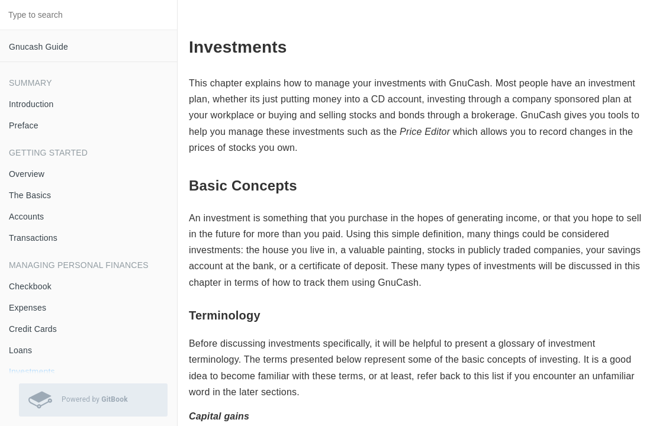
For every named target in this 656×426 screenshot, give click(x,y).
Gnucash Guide (38, 46)
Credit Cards (33, 329)
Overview (26, 174)
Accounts (26, 216)
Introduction (31, 104)
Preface (23, 125)
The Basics (30, 195)
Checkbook (30, 286)
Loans (20, 350)
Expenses (27, 307)
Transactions (33, 238)
